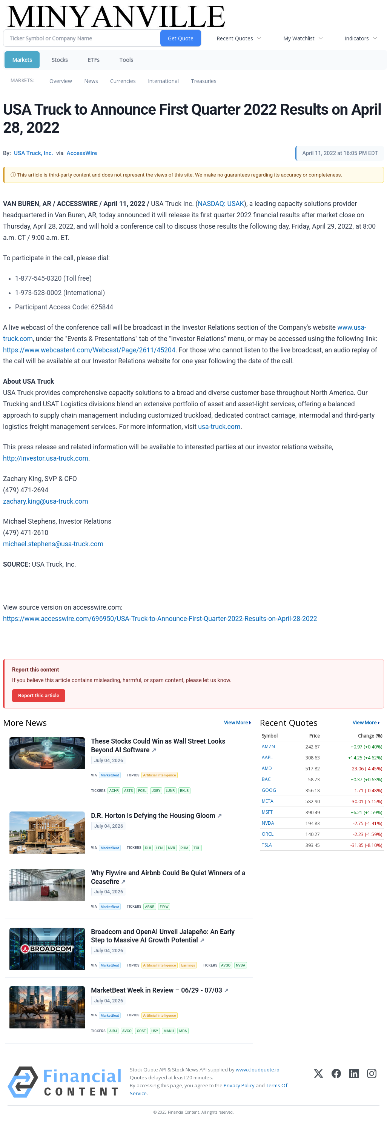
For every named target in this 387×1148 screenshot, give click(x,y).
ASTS (129, 791)
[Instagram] (371, 1103)
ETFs (94, 59)
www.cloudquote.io (258, 1090)
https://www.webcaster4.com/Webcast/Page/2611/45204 (89, 350)
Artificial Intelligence (160, 775)
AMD (267, 768)
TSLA (267, 845)
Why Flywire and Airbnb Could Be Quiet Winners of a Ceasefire (168, 879)
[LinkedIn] (354, 1103)
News (91, 81)
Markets (22, 59)
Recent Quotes (235, 38)
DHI (149, 849)
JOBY (158, 791)
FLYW (165, 909)
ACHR (114, 791)
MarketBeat (110, 775)
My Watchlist (299, 38)
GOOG (269, 790)
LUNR (172, 791)
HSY (156, 1051)
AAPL (267, 757)
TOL (199, 849)
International (163, 81)
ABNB (150, 909)
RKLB (187, 791)
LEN (161, 849)
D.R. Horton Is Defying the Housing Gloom (156, 817)
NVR (173, 849)
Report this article (38, 695)
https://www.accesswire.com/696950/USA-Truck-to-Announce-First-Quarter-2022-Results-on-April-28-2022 (160, 618)
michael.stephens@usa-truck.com (53, 544)
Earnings (190, 969)
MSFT (267, 812)
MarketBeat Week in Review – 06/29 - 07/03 (160, 1010)
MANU (171, 1051)
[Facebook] (336, 1103)
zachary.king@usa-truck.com (45, 501)
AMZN (268, 746)
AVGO (114, 984)
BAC (266, 779)
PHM (186, 849)
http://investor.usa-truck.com (45, 458)
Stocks (60, 59)
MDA (185, 1051)
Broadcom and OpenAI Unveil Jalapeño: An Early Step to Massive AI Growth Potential (163, 939)
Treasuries (204, 81)
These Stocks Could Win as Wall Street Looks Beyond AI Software (158, 746)
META (267, 801)
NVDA (130, 984)
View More (236, 722)
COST (142, 1051)
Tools (126, 59)
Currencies (123, 81)
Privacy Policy (239, 1106)
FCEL (144, 791)
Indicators (357, 38)
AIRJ (113, 1051)
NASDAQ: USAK (221, 203)
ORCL (267, 834)
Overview (60, 81)
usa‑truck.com (219, 426)
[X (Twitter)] (318, 1103)
